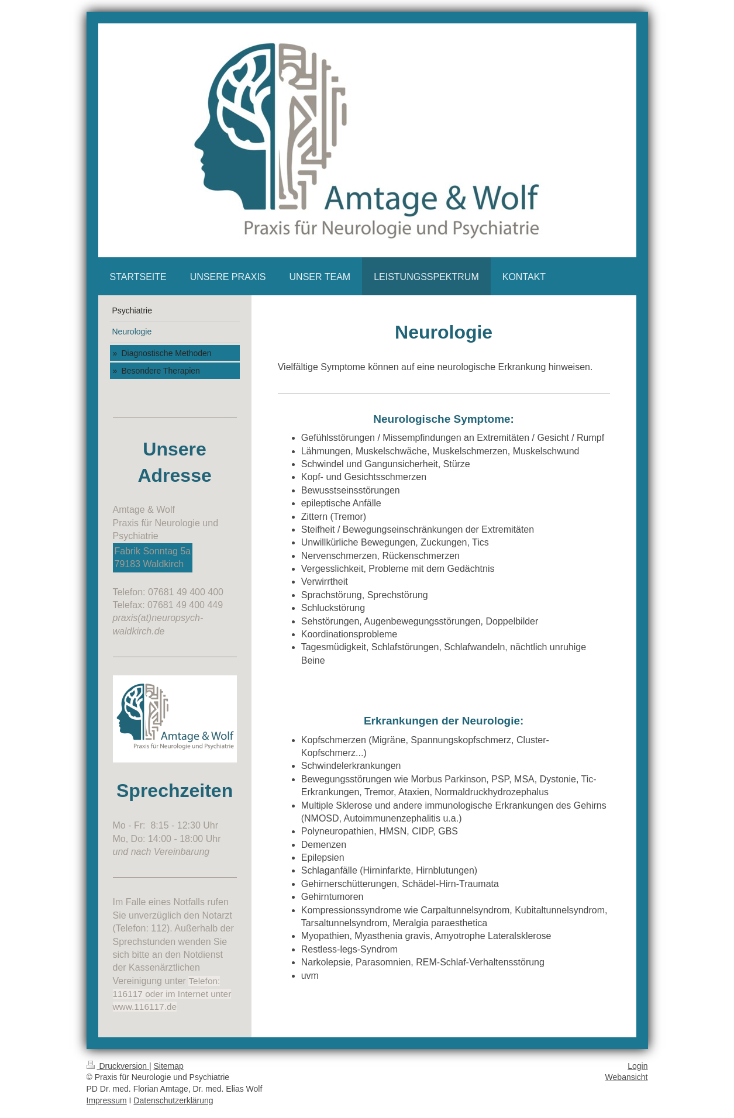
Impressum (107, 1100)
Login (637, 1066)
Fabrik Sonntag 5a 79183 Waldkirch (153, 557)
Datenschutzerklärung (173, 1100)
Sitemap (169, 1066)
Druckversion (118, 1066)
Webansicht (626, 1077)
